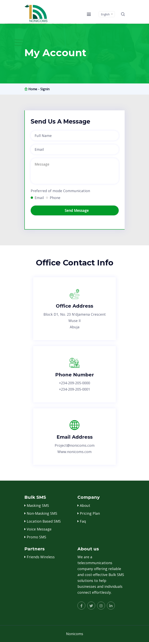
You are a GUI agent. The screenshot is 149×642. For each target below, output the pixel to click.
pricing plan (90, 513)
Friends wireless (41, 557)
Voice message (39, 529)
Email (39, 197)
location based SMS (44, 521)
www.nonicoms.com (74, 451)
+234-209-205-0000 (74, 383)
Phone (55, 197)
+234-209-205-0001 (74, 389)
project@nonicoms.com (75, 445)
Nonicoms (74, 633)
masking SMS (38, 505)
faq (83, 521)
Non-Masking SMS (42, 513)
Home (32, 89)
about (85, 505)
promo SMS (36, 537)
